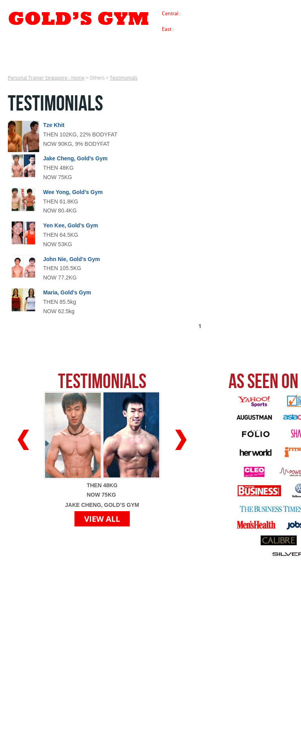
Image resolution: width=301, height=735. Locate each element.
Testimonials (124, 77)
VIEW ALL (102, 519)
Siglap (190, 29)
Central (171, 13)
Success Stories (66, 63)
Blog (284, 63)
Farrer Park (264, 13)
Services (24, 63)
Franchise (254, 63)
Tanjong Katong (220, 29)
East (167, 29)
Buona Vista (200, 20)
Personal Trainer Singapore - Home (5, 63)
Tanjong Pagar (200, 13)
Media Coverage (119, 63)
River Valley (234, 13)
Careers (220, 63)
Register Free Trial (175, 63)
